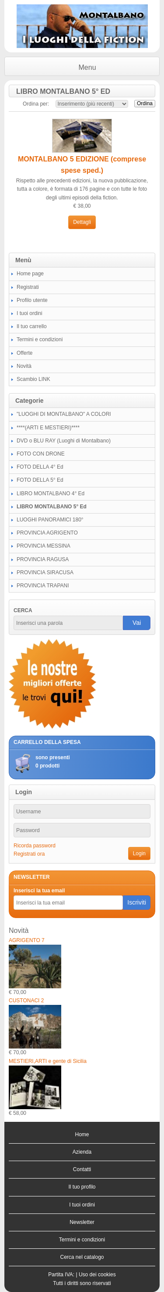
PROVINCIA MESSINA (43, 546)
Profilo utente (32, 300)
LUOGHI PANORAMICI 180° (50, 520)
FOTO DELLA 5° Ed (40, 480)
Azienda (82, 1152)
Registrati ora (29, 854)
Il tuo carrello (32, 326)
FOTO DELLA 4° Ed (40, 467)
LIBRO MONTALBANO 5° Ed (52, 507)
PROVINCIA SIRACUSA (45, 572)
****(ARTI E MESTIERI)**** (48, 428)
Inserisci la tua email (39, 891)
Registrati (28, 287)
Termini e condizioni (40, 339)
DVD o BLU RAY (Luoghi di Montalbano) (64, 441)
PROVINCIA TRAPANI (43, 586)
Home (82, 1134)
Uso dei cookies (97, 1274)
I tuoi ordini (29, 313)
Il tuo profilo (81, 1187)
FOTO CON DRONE (41, 454)
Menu (87, 67)
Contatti (82, 1169)
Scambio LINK (33, 379)
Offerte (24, 353)
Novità (24, 366)
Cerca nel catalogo (82, 1257)
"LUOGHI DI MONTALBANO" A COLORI (64, 414)
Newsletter (82, 1222)
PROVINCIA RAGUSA (43, 559)
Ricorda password (35, 846)
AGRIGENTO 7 (27, 940)
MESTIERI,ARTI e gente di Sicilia (48, 1061)
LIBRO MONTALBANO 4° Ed (50, 493)
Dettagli (82, 222)
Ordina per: (36, 104)
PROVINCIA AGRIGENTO (47, 533)
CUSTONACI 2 (26, 1000)
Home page (30, 274)
